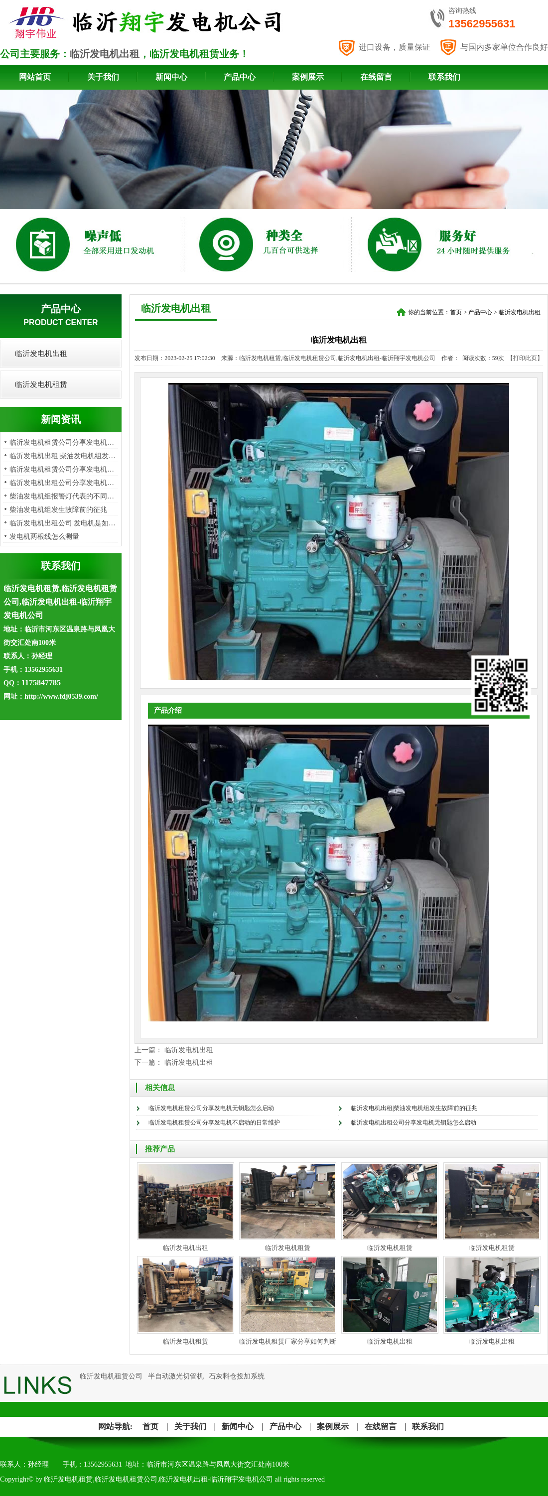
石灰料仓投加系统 (237, 1376)
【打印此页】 (525, 358)
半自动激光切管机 (176, 1376)
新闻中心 (171, 77)
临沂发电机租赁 (41, 384)
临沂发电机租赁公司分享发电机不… (65, 469)
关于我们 (103, 77)
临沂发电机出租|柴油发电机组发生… (66, 456)
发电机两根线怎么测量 (44, 536)
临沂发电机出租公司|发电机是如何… (66, 523)
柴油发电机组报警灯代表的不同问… (65, 496)
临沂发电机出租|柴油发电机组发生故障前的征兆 (414, 1108)
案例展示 (308, 77)
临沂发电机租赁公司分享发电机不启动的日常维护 (214, 1122)
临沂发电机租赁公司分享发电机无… (65, 442)
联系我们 (444, 77)
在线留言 (376, 77)
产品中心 (240, 77)
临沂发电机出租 (104, 53)
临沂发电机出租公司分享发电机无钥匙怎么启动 (413, 1122)
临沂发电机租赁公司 (111, 1376)
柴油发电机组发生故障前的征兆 (58, 509)
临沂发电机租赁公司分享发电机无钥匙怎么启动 (211, 1108)
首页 (456, 312)
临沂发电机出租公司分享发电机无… (65, 483)
